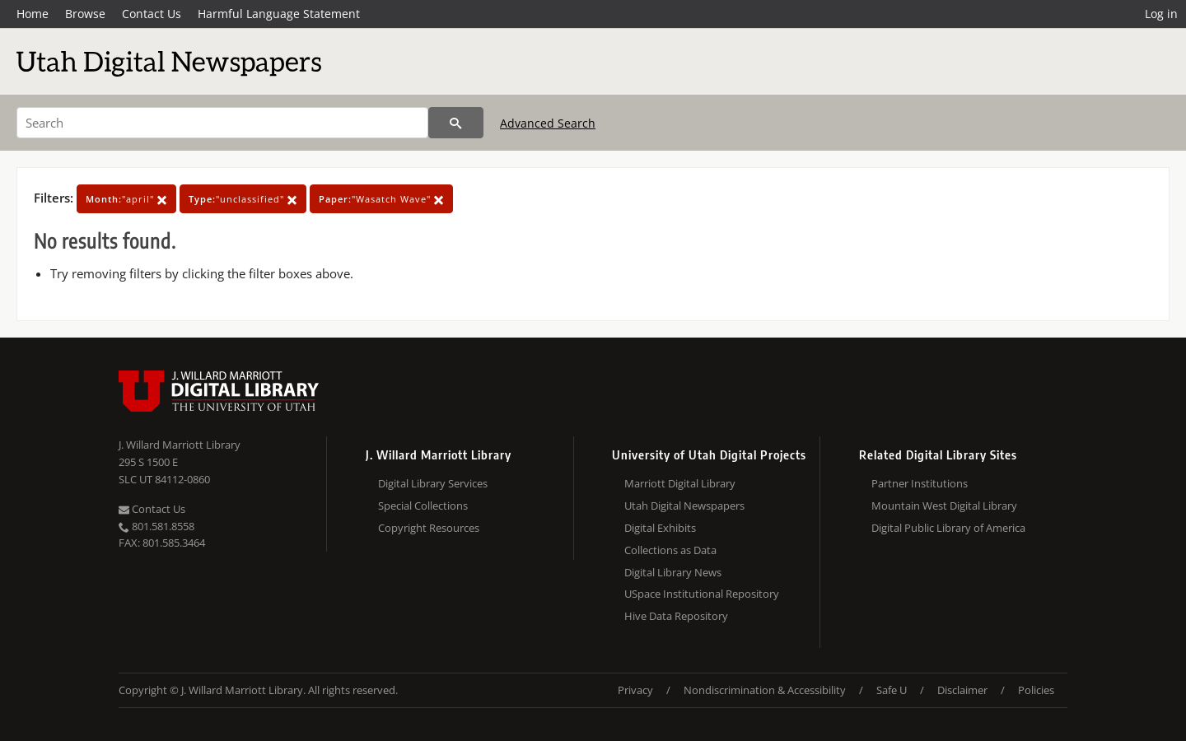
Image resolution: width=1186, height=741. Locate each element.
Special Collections (423, 505)
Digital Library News (672, 572)
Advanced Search (547, 123)
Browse (85, 13)
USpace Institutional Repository (701, 593)
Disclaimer (962, 690)
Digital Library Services (433, 483)
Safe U (891, 690)
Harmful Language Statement (279, 13)
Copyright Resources (428, 527)
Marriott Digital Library (679, 483)
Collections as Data (670, 550)
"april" (126, 199)
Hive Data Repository (676, 615)
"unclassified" (243, 199)
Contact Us (151, 13)
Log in (1161, 13)
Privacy (635, 690)
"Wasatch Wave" (381, 199)
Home (32, 13)
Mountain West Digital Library (944, 505)
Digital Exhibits (660, 527)
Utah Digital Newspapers (684, 505)
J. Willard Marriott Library (179, 444)
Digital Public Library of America (948, 527)
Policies (1036, 690)
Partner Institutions (919, 483)
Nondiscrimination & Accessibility (765, 690)
